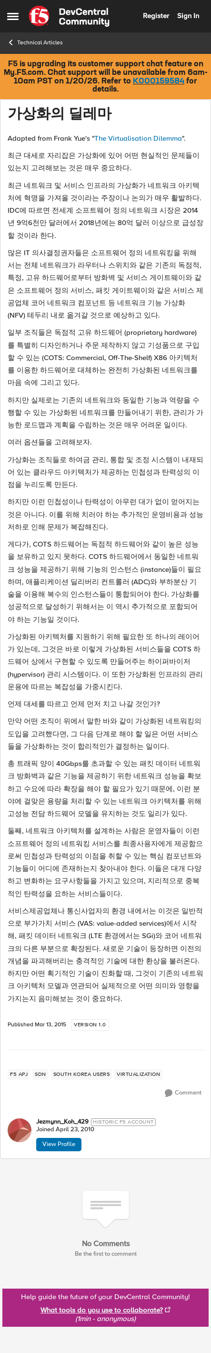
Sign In (188, 15)
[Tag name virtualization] (138, 1074)
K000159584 (158, 81)
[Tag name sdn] (40, 1074)
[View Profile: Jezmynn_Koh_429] (19, 1130)
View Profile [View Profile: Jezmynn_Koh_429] (58, 1144)
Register (156, 15)
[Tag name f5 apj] (19, 1074)
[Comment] (183, 1093)
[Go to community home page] (69, 16)
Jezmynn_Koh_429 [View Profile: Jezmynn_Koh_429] (62, 1122)
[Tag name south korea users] (81, 1074)
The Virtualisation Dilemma (138, 138)
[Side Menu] (12, 16)
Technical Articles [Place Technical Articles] (35, 42)
